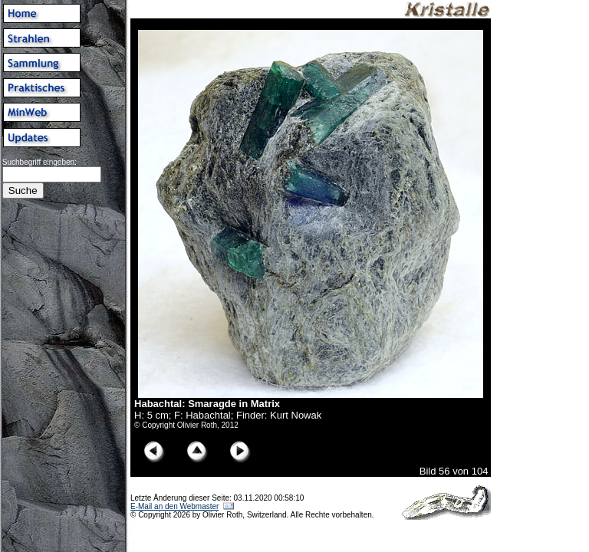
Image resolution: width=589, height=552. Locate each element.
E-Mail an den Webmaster (174, 506)
